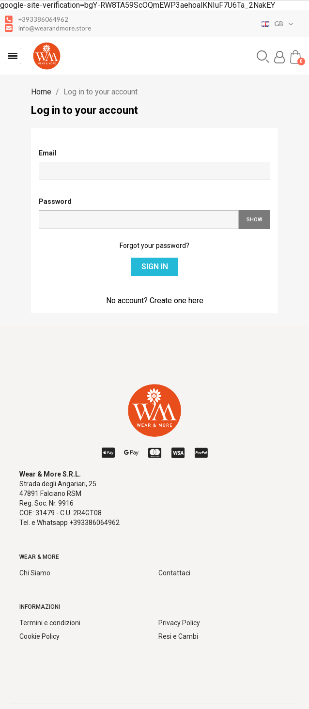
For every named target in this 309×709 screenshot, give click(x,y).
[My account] (279, 57)
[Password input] (139, 219)
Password (55, 201)
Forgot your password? (154, 245)
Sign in (154, 266)
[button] (13, 56)
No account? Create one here (154, 300)
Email (48, 153)
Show (255, 219)
